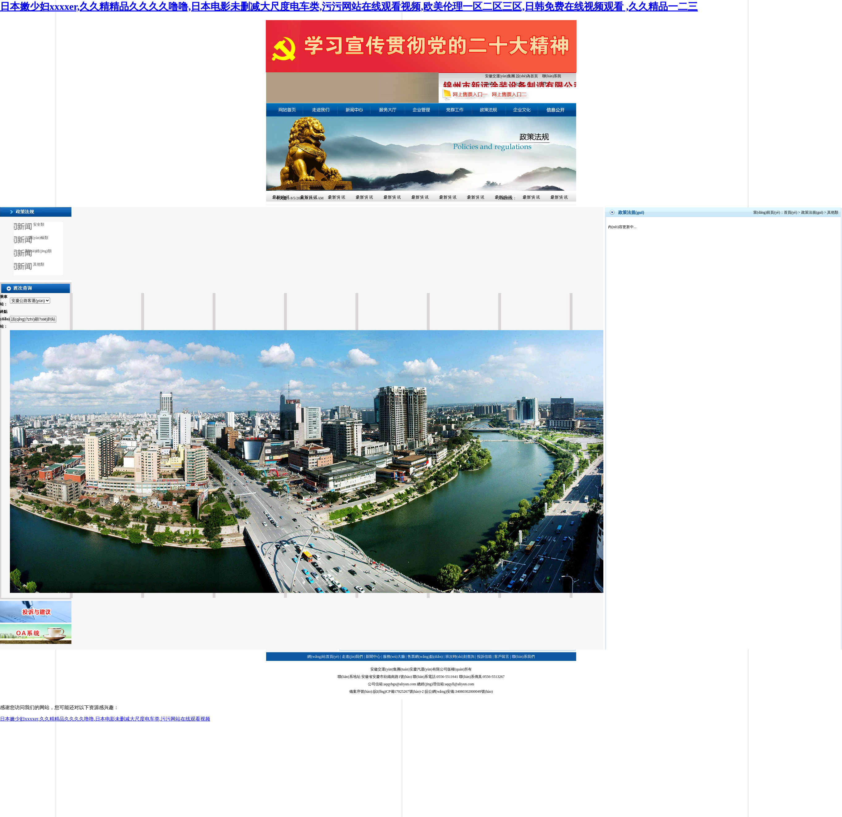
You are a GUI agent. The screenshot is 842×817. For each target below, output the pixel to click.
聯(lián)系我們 (523, 656)
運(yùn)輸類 (38, 238)
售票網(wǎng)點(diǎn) (425, 656)
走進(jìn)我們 (352, 656)
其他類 (38, 264)
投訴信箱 (484, 656)
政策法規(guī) (812, 212)
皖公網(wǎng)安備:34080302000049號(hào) (459, 691)
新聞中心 (373, 656)
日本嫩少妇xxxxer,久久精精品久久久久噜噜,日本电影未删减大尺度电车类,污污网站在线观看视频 (105, 718)
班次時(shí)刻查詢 (459, 656)
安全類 (38, 224)
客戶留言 (501, 656)
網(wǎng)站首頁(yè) (323, 656)
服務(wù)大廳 (394, 656)
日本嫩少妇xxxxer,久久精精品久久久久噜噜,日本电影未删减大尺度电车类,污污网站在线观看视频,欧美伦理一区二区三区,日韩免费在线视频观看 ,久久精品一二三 (349, 6)
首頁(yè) (790, 212)
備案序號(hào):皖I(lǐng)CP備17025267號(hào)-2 (386, 691)
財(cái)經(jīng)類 (38, 251)
